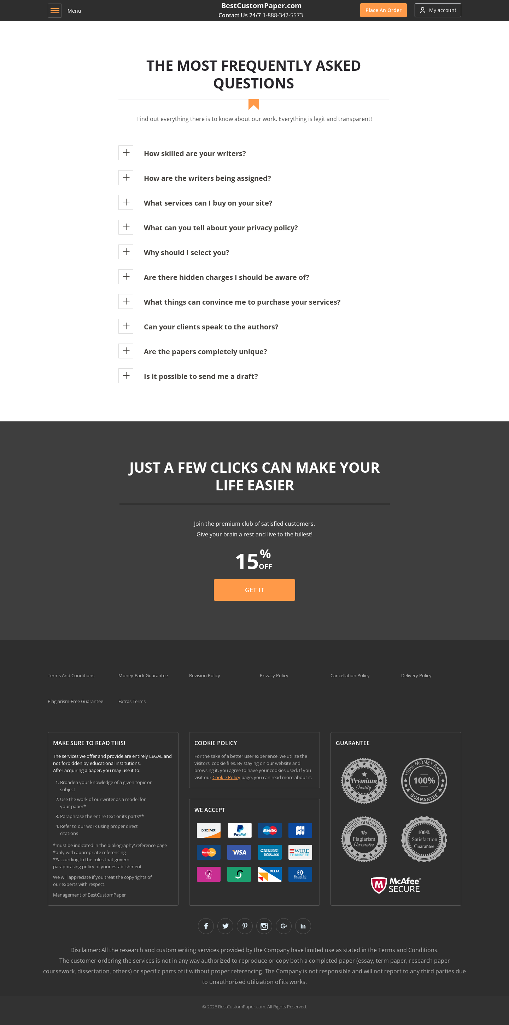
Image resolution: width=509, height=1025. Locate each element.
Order (383, 10)
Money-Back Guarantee (143, 675)
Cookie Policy (226, 777)
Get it (254, 590)
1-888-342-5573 (283, 15)
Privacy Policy (274, 675)
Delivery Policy (416, 675)
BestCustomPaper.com (261, 5)
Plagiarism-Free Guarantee (75, 701)
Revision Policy (204, 675)
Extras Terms (132, 701)
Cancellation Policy (350, 675)
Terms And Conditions (71, 675)
